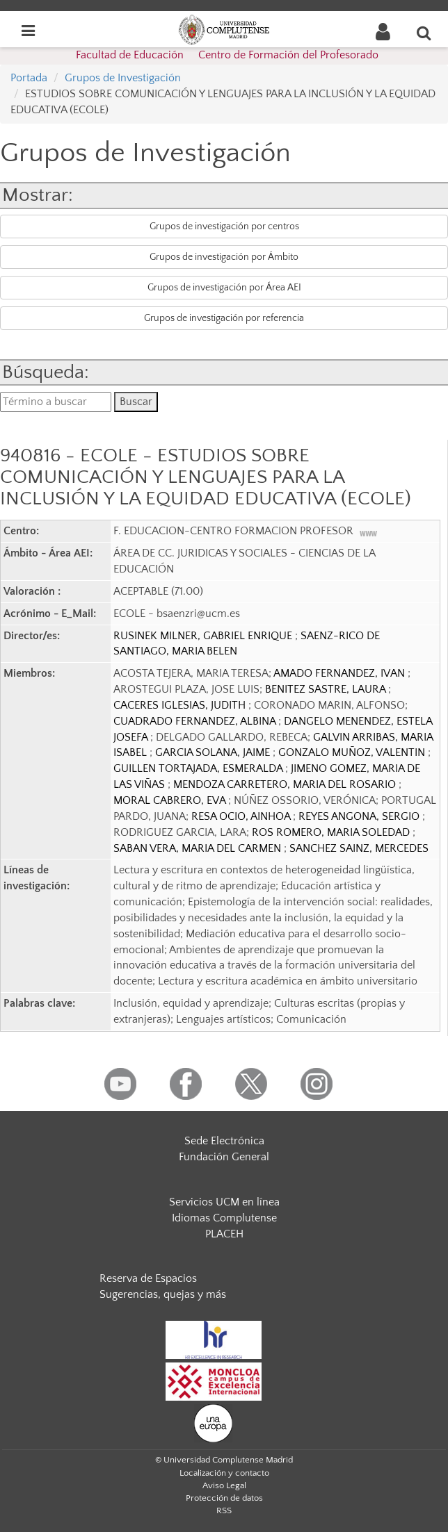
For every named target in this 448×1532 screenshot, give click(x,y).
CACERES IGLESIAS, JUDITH (180, 705)
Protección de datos (224, 1498)
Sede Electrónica (224, 1141)
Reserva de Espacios (148, 1278)
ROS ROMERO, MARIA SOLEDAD (332, 832)
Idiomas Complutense (224, 1218)
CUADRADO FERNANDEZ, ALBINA (195, 721)
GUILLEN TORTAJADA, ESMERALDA (199, 768)
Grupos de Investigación (123, 78)
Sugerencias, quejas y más (162, 1294)
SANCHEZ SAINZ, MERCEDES (359, 848)
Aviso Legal (224, 1485)
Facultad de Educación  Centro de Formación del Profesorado (227, 55)
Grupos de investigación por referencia (224, 318)
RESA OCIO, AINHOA (242, 816)
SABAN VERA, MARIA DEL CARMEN (198, 848)
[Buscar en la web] (424, 32)
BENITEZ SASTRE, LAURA (326, 689)
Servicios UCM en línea (224, 1202)
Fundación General (224, 1157)
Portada (28, 78)
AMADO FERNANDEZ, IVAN (340, 673)
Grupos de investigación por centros (224, 226)
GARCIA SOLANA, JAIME (214, 752)
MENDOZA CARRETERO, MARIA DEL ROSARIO (286, 784)
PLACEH (224, 1234)
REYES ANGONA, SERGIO (360, 816)
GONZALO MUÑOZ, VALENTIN (353, 752)
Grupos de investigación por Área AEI (224, 287)
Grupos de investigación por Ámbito (224, 257)
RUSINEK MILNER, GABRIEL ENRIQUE (204, 635)
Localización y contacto (224, 1473)
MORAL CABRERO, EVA (170, 800)
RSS (224, 1510)
